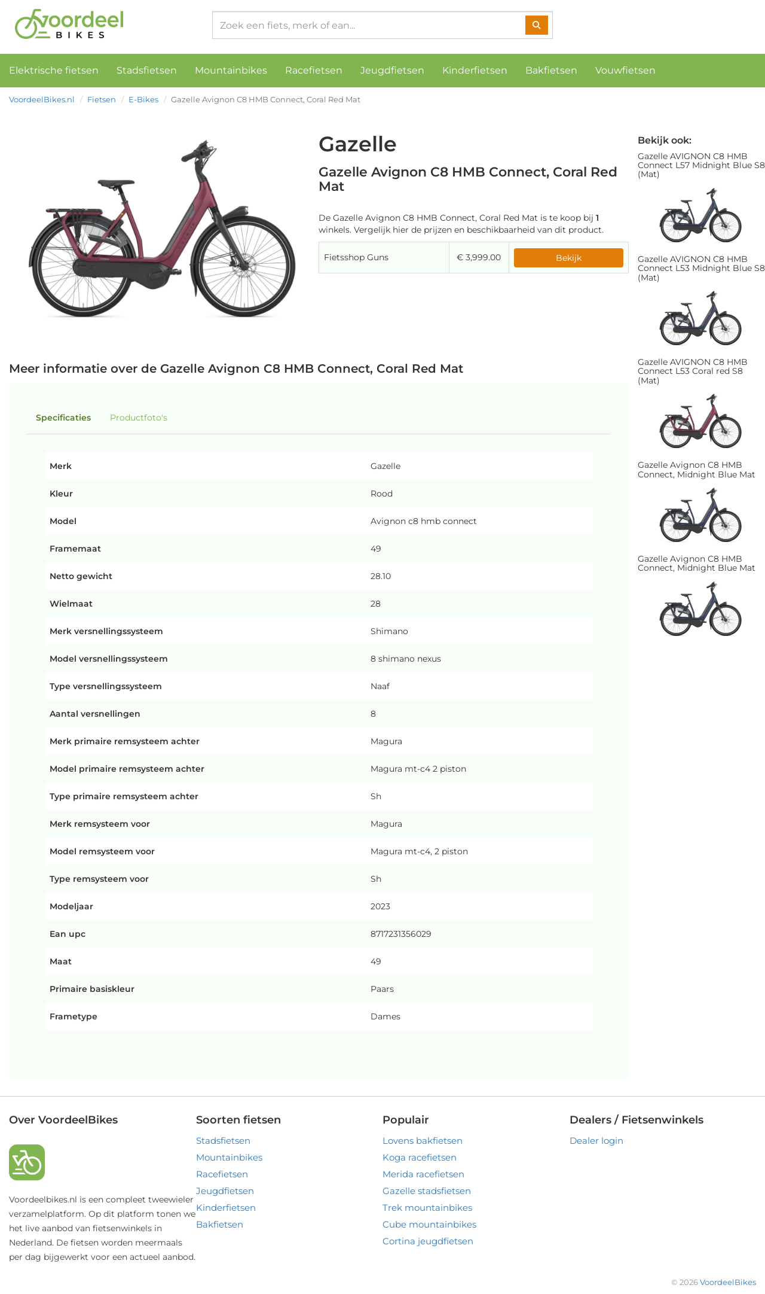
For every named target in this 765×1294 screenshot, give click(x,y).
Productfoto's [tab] (138, 417)
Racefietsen (313, 70)
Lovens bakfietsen (422, 1140)
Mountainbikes (231, 70)
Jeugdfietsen (392, 70)
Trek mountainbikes (427, 1207)
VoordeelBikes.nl (42, 99)
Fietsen (101, 99)
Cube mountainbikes (429, 1224)
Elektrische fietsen (54, 70)
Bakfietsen (551, 70)
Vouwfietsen (625, 70)
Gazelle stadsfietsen (426, 1190)
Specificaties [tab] (63, 417)
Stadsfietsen (147, 70)
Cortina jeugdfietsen (427, 1241)
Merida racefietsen (423, 1174)
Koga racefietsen (419, 1157)
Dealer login (596, 1140)
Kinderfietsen (474, 70)
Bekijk (569, 257)
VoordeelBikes (728, 1282)
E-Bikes (143, 99)
